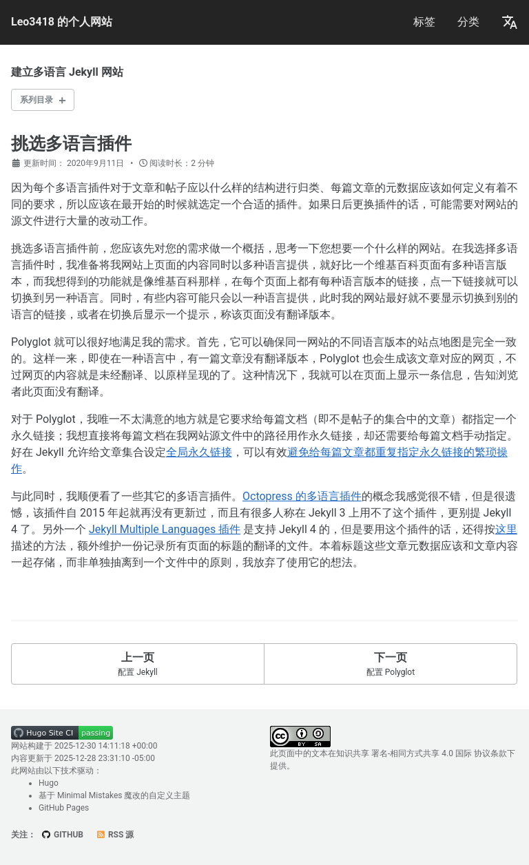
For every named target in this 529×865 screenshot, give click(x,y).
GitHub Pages (64, 808)
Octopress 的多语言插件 (302, 496)
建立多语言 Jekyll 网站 (67, 72)
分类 (468, 21)
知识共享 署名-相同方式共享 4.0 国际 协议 (413, 753)
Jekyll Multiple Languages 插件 (164, 529)
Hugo (49, 783)
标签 (424, 21)
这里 (506, 529)
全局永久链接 (199, 452)
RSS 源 (115, 835)
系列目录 (36, 100)
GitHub (62, 835)
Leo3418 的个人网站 (61, 21)
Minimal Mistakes (89, 795)
